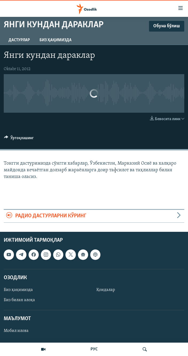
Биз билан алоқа (19, 300)
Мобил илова (16, 331)
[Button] (19, 139)
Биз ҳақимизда (56, 40)
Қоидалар (105, 290)
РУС (94, 349)
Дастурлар (19, 40)
